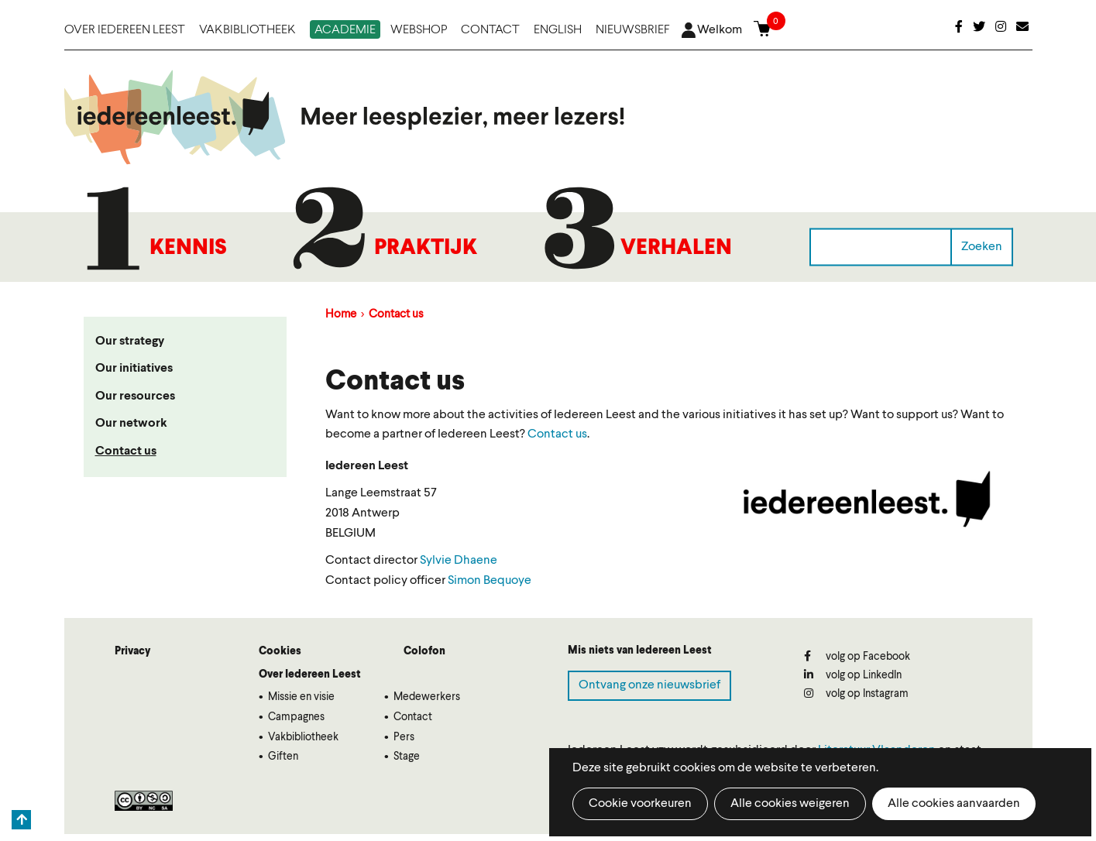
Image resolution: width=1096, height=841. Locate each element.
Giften (283, 756)
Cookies (280, 651)
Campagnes (296, 717)
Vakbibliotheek (247, 30)
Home (340, 315)
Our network (131, 423)
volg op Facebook (857, 656)
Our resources (135, 396)
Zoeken (981, 246)
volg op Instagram (856, 693)
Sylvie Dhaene (458, 560)
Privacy (132, 651)
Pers (403, 737)
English (558, 30)
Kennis (188, 248)
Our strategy (129, 341)
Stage (406, 756)
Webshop (418, 30)
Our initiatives (134, 368)
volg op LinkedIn (853, 675)
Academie (345, 30)
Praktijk (425, 248)
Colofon (424, 651)
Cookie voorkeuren (640, 804)
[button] (868, 505)
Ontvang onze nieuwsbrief (649, 685)
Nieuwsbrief (633, 30)
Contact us (125, 451)
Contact (490, 30)
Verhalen (676, 248)
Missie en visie (301, 697)
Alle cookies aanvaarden (954, 804)
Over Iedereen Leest (124, 30)
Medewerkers (426, 697)
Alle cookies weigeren (790, 804)
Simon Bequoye (489, 581)
